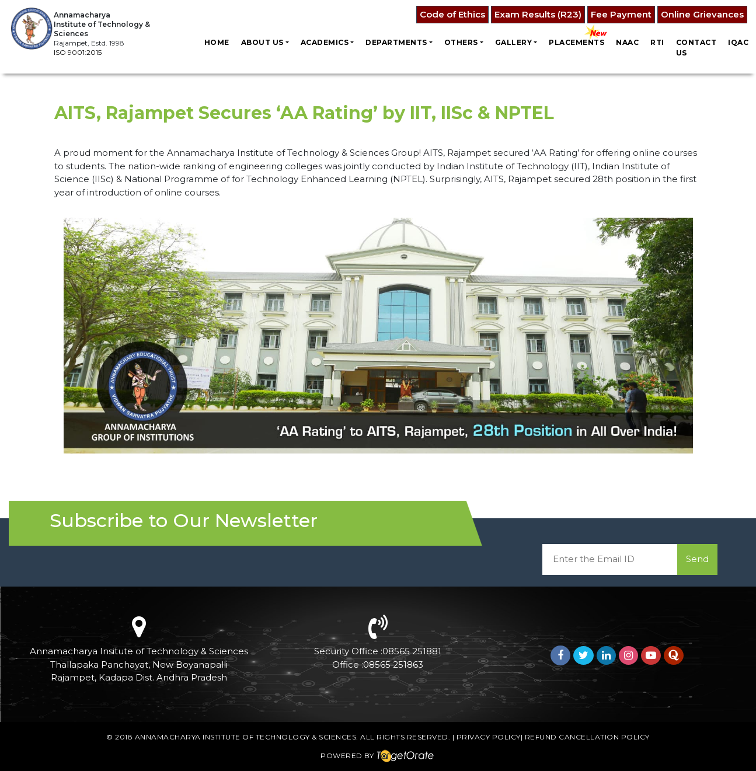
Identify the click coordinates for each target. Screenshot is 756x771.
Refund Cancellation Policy (587, 736)
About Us (262, 42)
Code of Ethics (452, 14)
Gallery (513, 42)
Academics (325, 42)
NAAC (627, 42)
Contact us (696, 47)
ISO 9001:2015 (78, 52)
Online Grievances (702, 14)
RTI (657, 42)
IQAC (738, 42)
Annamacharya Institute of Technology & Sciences (246, 736)
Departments (396, 42)
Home (216, 42)
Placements (576, 42)
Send (697, 558)
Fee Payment (621, 14)
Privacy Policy (489, 736)
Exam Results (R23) (537, 14)
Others (461, 42)
